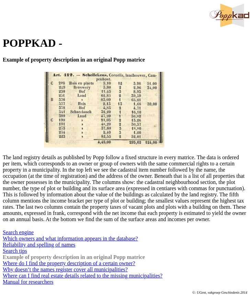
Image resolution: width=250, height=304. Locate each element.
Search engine (18, 232)
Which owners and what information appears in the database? (70, 238)
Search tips (15, 251)
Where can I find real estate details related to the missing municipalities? (82, 276)
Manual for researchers (28, 282)
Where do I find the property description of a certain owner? (69, 263)
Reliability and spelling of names (39, 245)
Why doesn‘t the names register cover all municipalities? (65, 269)
